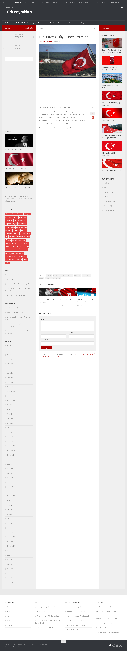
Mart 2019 (10, 469)
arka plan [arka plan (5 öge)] (19, 214)
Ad (42, 332)
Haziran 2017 (11, 496)
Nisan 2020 (10, 409)
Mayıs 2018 (10, 491)
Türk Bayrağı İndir (113, 2)
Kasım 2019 (10, 432)
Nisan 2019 (10, 464)
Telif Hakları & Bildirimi (20, 23)
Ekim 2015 (10, 582)
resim (83, 275)
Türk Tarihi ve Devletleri (54, 23)
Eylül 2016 (10, 532)
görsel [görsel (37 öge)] (22, 233)
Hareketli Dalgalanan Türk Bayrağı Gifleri (79, 616)
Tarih (8, 621)
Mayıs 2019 (10, 459)
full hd (67, 275)
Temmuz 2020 (11, 396)
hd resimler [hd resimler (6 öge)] (21, 237)
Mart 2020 (10, 414)
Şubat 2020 (10, 418)
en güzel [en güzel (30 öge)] (8, 230)
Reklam (7, 23)
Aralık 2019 (10, 428)
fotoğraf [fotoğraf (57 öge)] (24, 230)
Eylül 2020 (10, 387)
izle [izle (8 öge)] (24, 240)
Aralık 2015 (10, 573)
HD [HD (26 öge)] (6, 237)
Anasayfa (8, 647)
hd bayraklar (77, 275)
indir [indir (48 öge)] (28, 237)
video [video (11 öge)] (25, 260)
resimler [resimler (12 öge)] (8, 250)
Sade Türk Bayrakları (109, 120)
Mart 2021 (10, 359)
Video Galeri (69, 23)
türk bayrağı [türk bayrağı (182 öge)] (21, 256)
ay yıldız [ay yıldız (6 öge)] (8, 217)
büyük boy (49, 275)
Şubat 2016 (10, 564)
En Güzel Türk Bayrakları (67, 2)
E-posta (71, 332)
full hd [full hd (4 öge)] (16, 233)
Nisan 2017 (10, 500)
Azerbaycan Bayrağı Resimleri (16, 275)
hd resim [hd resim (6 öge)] (12, 237)
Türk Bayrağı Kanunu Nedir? (15, 168)
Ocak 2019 (10, 478)
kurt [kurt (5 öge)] (21, 243)
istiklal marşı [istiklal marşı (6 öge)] (16, 240)
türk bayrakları (56, 278)
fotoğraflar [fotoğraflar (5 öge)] (9, 233)
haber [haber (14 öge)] (28, 233)
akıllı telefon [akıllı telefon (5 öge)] (9, 214)
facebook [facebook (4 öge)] (16, 230)
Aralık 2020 (10, 373)
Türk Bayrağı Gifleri (9, 7)
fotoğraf (55, 275)
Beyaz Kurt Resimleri (13, 312)
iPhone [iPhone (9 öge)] (8, 240)
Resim (41, 28)
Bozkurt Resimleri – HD (46, 299)
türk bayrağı (48, 278)
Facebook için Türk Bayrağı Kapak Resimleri (107, 613)
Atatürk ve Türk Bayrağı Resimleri (107, 607)
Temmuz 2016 (11, 541)
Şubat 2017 (10, 510)
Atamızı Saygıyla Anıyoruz (14, 149)
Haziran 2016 (11, 546)
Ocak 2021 (10, 368)
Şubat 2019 (10, 473)
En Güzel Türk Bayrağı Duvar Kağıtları (18, 324)
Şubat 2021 (10, 364)
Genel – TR (10, 607)
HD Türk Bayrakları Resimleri (75, 621)
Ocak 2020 (10, 423)
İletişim (32, 23)
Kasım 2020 (10, 378)
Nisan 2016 (10, 555)
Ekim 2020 (10, 382)
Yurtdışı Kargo (108, 206)
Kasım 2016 (10, 523)
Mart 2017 (10, 505)
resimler (89, 275)
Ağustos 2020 (11, 391)
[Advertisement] (86, 12)
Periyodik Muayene (109, 201)
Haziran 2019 (11, 455)
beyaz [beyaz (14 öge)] (14, 224)
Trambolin (107, 215)
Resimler (41, 23)
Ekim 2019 (10, 437)
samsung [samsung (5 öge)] (23, 250)
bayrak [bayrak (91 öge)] (15, 217)
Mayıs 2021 (10, 350)
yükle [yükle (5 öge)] (7, 263)
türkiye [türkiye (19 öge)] (19, 260)
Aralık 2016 (10, 519)
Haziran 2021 (11, 346)
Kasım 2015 (10, 578)
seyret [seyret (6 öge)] (7, 253)
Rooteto (106, 187)
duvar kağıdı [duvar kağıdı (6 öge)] (10, 227)
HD (71, 275)
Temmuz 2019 (11, 450)
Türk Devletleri (50, 2)
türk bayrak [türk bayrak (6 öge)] (19, 253)
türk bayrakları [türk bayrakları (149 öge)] (10, 256)
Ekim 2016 (10, 528)
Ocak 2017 (10, 514)
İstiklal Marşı (80, 23)
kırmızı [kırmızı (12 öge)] (26, 243)
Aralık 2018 (10, 482)
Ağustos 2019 (11, 446)
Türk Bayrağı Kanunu (84, 2)
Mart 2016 (10, 560)
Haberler (9, 611)
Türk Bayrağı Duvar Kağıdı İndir (106, 623)
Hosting (106, 183)
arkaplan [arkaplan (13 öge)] (27, 214)
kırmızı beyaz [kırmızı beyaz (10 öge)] (10, 247)
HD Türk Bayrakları (99, 2)
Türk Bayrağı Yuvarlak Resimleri (16, 295)
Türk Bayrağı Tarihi (36, 2)
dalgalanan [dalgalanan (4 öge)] (22, 224)
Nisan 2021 (10, 355)
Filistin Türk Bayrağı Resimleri (15, 308)
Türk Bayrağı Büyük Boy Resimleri (77, 625)
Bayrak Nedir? (11, 279)
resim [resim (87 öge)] (27, 247)
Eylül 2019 (10, 441)
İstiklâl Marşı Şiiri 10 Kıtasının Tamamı (17, 317)
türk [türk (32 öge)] (12, 253)
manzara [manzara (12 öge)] (20, 247)
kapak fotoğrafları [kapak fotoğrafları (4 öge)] (11, 243)
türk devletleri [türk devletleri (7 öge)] (10, 260)
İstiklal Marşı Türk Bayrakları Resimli (107, 618)
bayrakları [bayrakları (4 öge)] (9, 220)
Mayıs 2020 (10, 405)
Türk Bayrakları (18, 11)
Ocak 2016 (10, 569)
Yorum (43, 319)
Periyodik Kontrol (109, 210)
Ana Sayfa (6, 2)
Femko (106, 197)
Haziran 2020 (11, 400)
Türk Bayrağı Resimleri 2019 (111, 170)
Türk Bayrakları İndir (73, 630)
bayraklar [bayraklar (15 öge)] (22, 217)
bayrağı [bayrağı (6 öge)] (8, 224)
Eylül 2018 (10, 487)
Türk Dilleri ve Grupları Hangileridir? (18, 187)
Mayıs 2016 (10, 551)
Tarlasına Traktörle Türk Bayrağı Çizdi (18, 284)
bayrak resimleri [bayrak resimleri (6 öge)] (20, 220)
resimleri (41, 278)
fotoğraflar (61, 275)
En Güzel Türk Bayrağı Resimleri (76, 611)
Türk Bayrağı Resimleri (19, 2)
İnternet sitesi (45, 340)
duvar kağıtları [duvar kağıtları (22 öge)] (21, 227)
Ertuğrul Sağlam (46, 41)
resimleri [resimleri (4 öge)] (16, 250)
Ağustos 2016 (11, 537)
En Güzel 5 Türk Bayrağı (74, 607)
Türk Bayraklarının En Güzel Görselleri (18, 331)
